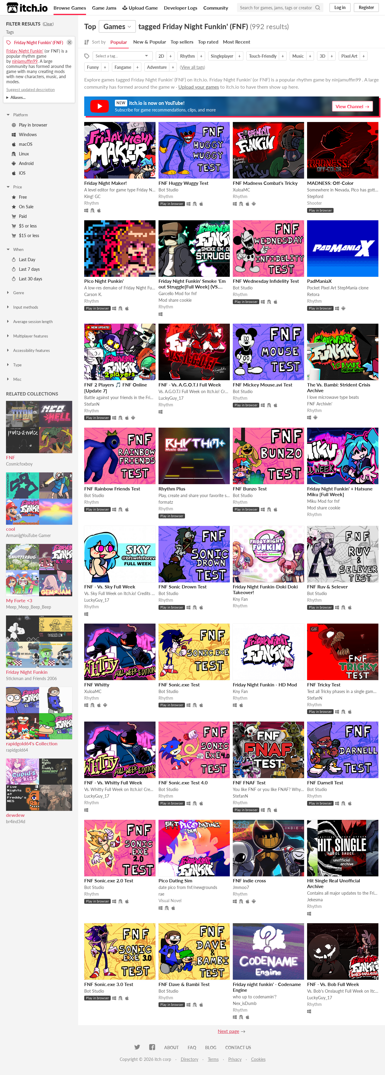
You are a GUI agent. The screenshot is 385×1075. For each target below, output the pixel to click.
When (14, 249)
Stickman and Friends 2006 (31, 678)
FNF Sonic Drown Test (183, 586)
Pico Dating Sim (175, 880)
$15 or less (25, 235)
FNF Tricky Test (323, 684)
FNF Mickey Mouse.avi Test (262, 384)
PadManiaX (319, 281)
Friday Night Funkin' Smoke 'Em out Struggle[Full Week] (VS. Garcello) (192, 286)
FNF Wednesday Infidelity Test (266, 281)
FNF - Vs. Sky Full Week (109, 586)
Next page (228, 1031)
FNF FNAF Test (249, 782)
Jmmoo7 (241, 887)
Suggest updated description (30, 89)
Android (23, 163)
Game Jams (104, 8)
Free (19, 197)
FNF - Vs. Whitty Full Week (113, 782)
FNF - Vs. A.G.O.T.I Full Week (190, 384)
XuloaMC (241, 189)
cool (10, 529)
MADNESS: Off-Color (330, 183)
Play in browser (29, 124)
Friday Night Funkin (27, 672)
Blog (210, 1047)
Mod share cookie (175, 300)
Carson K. (93, 294)
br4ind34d (15, 821)
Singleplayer (222, 56)
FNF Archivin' (319, 403)
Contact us (238, 1047)
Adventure (157, 67)
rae (161, 893)
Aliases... (18, 97)
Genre (15, 292)
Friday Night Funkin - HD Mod (265, 684)
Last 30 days (27, 278)
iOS (19, 173)
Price (14, 187)
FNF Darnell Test (325, 782)
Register (366, 7)
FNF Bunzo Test (250, 488)
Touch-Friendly (262, 56)
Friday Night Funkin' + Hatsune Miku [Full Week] (340, 491)
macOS (22, 144)
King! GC (92, 196)
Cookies (258, 1059)
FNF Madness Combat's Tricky (265, 183)
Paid (19, 216)
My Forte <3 (19, 600)
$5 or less (24, 225)
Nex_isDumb (245, 1003)
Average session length (29, 321)
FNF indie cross (249, 880)
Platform (17, 114)
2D (161, 56)
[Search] (317, 7)
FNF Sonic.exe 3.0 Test (108, 984)
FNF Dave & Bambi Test (184, 984)
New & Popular (149, 41)
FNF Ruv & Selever (327, 586)
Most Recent (236, 41)
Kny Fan (240, 599)
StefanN (92, 404)
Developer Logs (180, 8)
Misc (13, 379)
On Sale (22, 206)
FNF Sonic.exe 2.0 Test (108, 880)
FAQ (192, 1047)
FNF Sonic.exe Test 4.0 (183, 782)
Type (14, 364)
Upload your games (198, 87)
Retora (313, 294)
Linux (20, 153)
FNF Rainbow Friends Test (112, 488)
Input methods (22, 307)
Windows (24, 134)
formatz (166, 502)
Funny (93, 67)
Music (298, 56)
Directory (189, 1059)
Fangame (123, 67)
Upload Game (140, 8)
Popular (118, 42)
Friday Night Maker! (105, 183)
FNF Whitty (96, 684)
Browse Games (70, 8)
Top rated (208, 41)
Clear (48, 23)
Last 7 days (26, 269)
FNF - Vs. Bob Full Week (333, 984)
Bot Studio (168, 189)
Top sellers (182, 41)
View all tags (192, 67)
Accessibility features (28, 350)
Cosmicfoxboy (19, 463)
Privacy (235, 1059)
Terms (213, 1059)
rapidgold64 (17, 750)
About (171, 1047)
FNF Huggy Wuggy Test (183, 183)
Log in (340, 7)
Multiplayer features (27, 336)
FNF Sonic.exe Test (179, 684)
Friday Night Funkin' (24, 50)
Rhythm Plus (172, 488)
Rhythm (187, 56)
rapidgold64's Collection (31, 743)
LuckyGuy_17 (171, 398)
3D (322, 56)
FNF (10, 457)
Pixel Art (349, 56)
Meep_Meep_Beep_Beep (28, 606)
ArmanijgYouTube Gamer (28, 535)
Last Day (23, 259)
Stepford (315, 196)
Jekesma (315, 899)
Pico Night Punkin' (104, 281)
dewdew (15, 815)
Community (215, 8)
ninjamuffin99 (25, 61)
